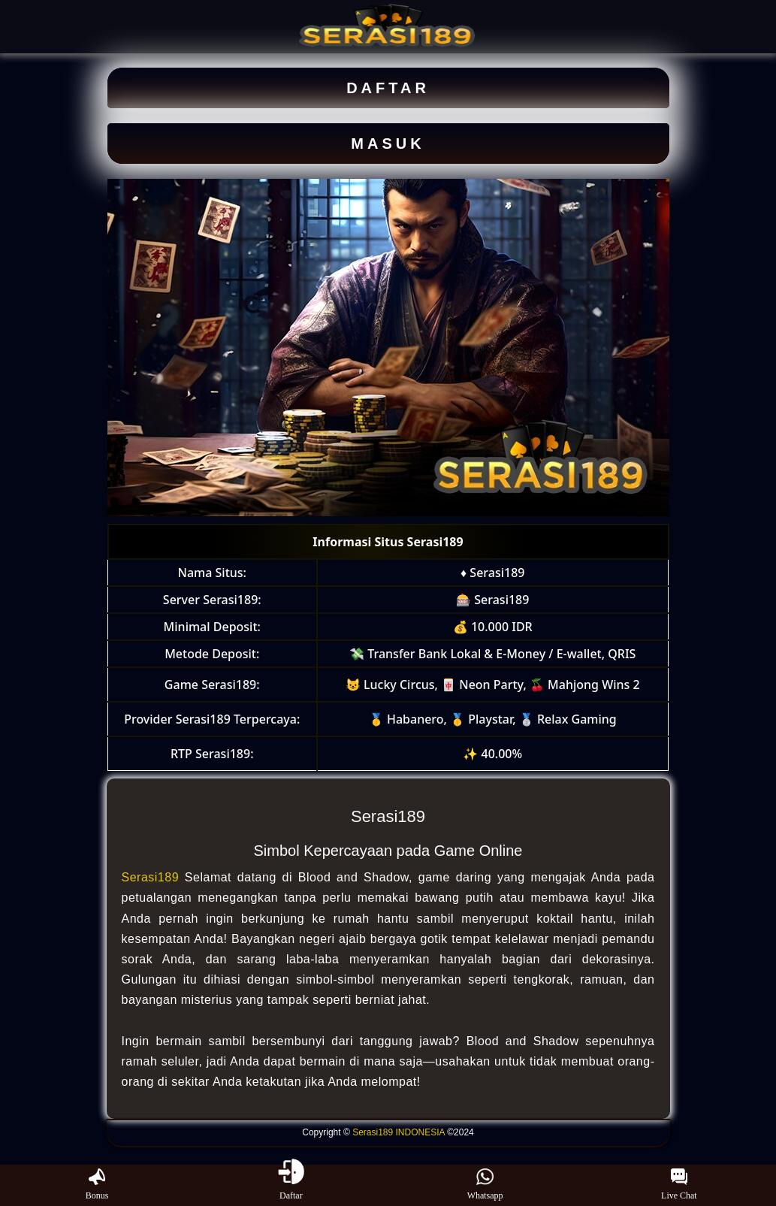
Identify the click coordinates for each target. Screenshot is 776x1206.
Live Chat (679, 1184)
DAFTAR (388, 88)
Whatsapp (485, 1184)
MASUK (387, 143)
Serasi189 (151, 877)
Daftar (291, 1184)
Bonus (97, 1184)
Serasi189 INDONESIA (398, 1132)
